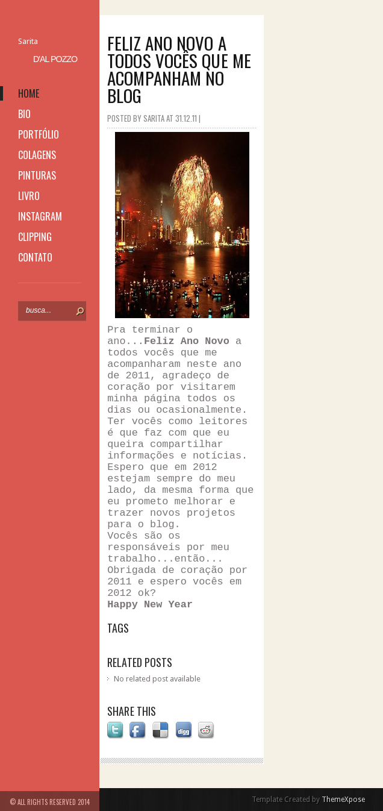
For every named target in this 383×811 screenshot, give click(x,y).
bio (24, 114)
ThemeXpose (343, 799)
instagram (40, 216)
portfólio (38, 134)
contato (35, 257)
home (28, 93)
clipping (35, 237)
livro (29, 196)
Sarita (28, 41)
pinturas (37, 175)
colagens (37, 155)
